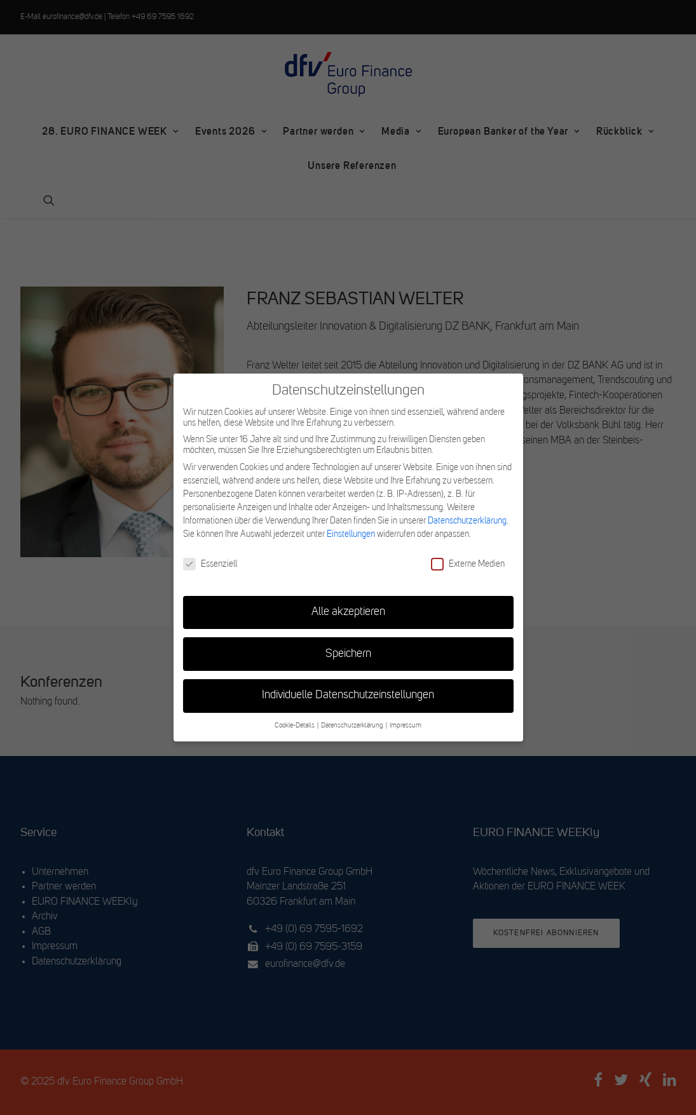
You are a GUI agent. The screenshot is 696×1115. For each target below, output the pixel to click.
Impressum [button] (405, 725)
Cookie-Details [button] (295, 725)
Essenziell (210, 564)
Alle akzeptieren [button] (348, 612)
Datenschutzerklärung (467, 521)
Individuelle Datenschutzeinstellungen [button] (348, 695)
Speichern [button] (348, 654)
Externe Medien (468, 564)
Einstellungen (351, 534)
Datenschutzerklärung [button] (353, 725)
